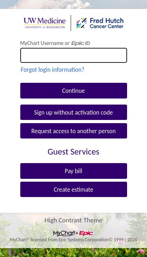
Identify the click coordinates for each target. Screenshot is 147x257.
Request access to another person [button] (73, 131)
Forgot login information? (52, 70)
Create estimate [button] (73, 189)
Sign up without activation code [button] (73, 112)
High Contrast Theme (73, 220)
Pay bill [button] (73, 171)
